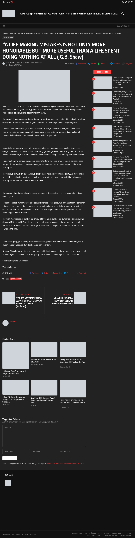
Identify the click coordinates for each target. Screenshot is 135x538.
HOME (22, 13)
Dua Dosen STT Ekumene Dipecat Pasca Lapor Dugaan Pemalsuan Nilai (43, 400)
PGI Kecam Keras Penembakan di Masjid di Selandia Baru (14, 372)
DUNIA (61, 13)
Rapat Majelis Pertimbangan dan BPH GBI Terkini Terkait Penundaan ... (72, 402)
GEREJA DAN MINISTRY (36, 13)
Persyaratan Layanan (111, 535)
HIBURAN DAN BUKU (82, 13)
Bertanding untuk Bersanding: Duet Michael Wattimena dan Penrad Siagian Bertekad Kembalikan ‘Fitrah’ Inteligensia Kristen (122, 178)
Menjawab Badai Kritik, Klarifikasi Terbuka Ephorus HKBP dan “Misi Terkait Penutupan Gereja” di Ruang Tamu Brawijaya (121, 112)
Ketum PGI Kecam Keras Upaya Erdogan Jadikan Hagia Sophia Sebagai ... (13, 399)
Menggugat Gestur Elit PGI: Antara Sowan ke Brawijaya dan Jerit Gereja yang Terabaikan (122, 161)
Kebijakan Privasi (125, 535)
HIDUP (19, 279)
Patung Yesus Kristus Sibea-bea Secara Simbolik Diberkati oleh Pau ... (72, 361)
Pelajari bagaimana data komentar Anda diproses (65, 463)
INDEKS (114, 13)
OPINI (107, 13)
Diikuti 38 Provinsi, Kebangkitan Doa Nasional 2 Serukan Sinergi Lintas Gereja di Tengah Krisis (122, 80)
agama (12, 279)
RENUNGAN (98, 13)
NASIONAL (52, 13)
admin (12, 62)
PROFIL (69, 13)
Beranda (5, 33)
